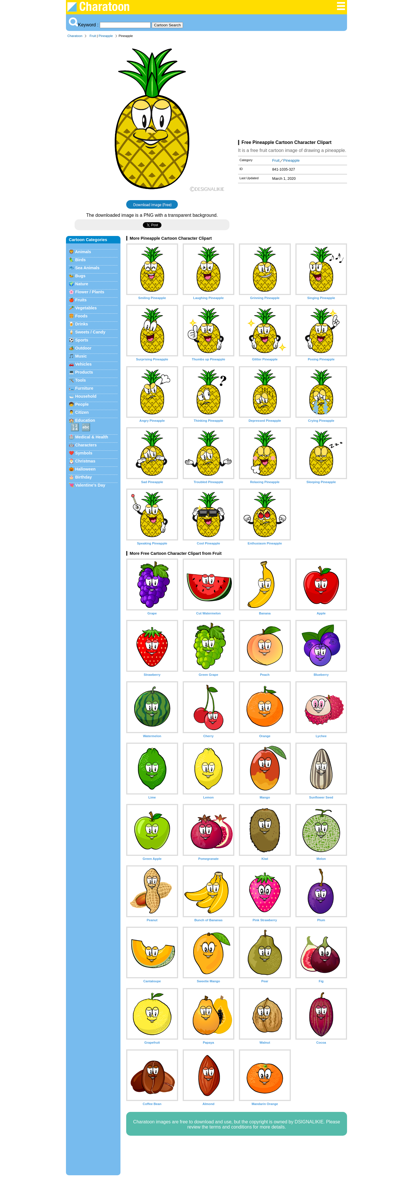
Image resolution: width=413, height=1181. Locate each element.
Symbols (83, 453)
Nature (81, 284)
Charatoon (74, 36)
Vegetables (86, 308)
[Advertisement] (292, 90)
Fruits (81, 300)
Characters (86, 445)
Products (84, 372)
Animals (83, 251)
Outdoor (83, 348)
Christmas (85, 461)
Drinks (81, 324)
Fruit (92, 36)
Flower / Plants (89, 292)
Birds (80, 259)
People (82, 404)
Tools (80, 380)
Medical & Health (91, 437)
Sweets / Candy (90, 332)
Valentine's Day (90, 485)
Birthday (83, 477)
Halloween (85, 469)
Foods (81, 316)
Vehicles (83, 364)
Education (85, 420)
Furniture (84, 388)
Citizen (82, 412)
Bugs (80, 276)
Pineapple (106, 36)
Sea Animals (87, 268)
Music (81, 356)
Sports (81, 340)
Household (85, 396)
